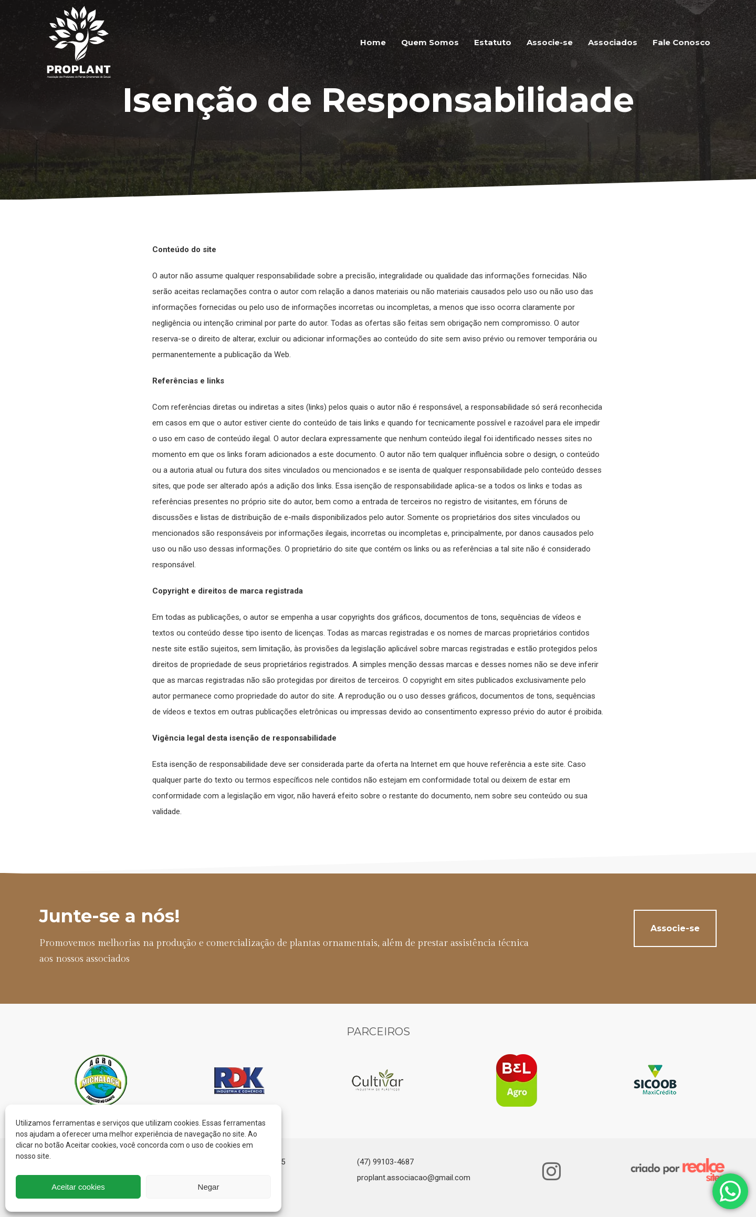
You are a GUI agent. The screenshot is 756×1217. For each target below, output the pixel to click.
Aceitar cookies (78, 1186)
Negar (208, 1186)
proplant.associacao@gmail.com (413, 1177)
